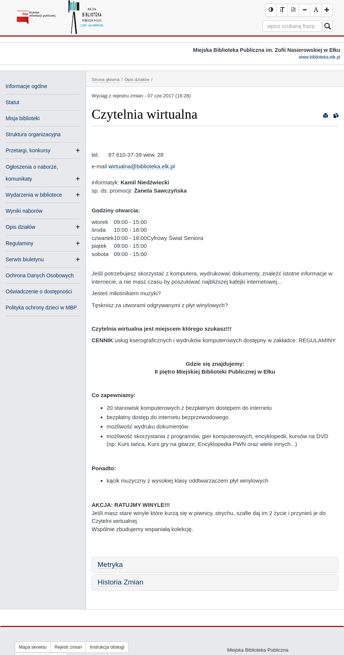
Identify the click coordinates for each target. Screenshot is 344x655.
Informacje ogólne (26, 86)
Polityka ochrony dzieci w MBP (41, 308)
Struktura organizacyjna (33, 134)
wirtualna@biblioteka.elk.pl (141, 166)
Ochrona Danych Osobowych (40, 275)
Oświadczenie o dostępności (39, 291)
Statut (12, 102)
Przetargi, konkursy (28, 150)
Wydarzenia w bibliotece (34, 194)
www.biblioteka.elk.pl (319, 57)
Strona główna (106, 79)
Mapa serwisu (33, 647)
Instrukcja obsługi (107, 647)
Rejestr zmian (68, 647)
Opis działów (20, 226)
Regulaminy (19, 243)
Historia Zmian (120, 582)
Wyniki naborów (24, 211)
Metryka (110, 564)
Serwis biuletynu (25, 259)
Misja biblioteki (23, 118)
